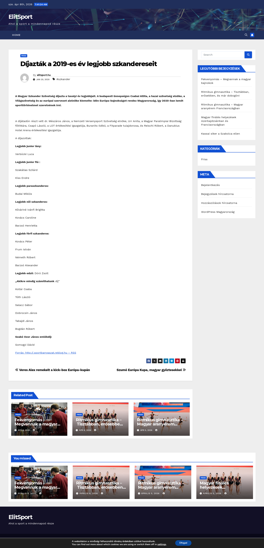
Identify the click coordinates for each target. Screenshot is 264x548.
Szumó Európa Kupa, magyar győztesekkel (151, 370)
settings (160, 544)
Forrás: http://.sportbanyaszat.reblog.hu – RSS (45, 352)
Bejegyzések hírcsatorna (217, 194)
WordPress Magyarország (218, 211)
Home (16, 35)
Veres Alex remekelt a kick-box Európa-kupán (52, 370)
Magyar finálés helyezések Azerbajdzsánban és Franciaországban (218, 121)
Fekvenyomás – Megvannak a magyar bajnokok (36, 424)
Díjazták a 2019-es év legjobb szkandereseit (88, 64)
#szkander (63, 79)
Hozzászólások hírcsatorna (219, 203)
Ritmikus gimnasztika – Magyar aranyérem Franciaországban (160, 424)
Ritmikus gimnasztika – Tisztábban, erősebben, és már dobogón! (99, 424)
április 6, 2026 (89, 493)
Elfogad (183, 542)
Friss (23, 56)
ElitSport (20, 16)
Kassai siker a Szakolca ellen (220, 133)
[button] (246, 35)
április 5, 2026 (150, 493)
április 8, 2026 (27, 493)
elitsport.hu (44, 75)
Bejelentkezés (210, 185)
